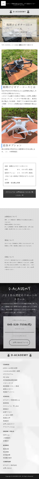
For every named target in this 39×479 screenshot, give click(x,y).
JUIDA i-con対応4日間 (10, 368)
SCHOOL (7, 45)
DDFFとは (6, 435)
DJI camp (6, 377)
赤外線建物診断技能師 (10, 380)
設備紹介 (6, 441)
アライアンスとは (9, 427)
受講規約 (6, 421)
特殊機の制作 (7, 458)
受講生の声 (6, 418)
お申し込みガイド (9, 424)
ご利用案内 (6, 438)
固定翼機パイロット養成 (11, 386)
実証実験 (6, 452)
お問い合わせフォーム (19, 342)
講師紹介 (6, 409)
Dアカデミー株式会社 (10, 465)
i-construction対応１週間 (11, 371)
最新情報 (6, 403)
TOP (3, 45)
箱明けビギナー (8, 389)
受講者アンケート (9, 392)
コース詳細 (15, 45)
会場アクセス (7, 412)
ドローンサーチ (8, 383)
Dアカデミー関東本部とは (11, 400)
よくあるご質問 (8, 415)
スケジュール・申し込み (11, 406)
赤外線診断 (6, 455)
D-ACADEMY (19, 12)
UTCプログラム (8, 374)
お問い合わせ (7, 468)
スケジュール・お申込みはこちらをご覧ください (19, 193)
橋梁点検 (6, 449)
